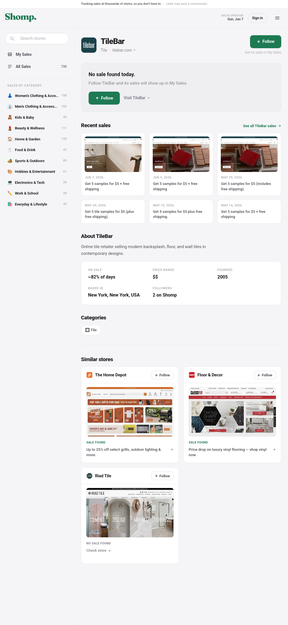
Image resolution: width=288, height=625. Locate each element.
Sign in (257, 18)
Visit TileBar (137, 98)
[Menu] (277, 18)
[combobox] (40, 38)
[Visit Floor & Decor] (192, 375)
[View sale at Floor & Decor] (232, 415)
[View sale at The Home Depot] (130, 415)
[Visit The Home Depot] (89, 375)
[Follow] (265, 41)
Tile (104, 50)
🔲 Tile (91, 330)
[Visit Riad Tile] (130, 516)
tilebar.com (124, 50)
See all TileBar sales (262, 126)
